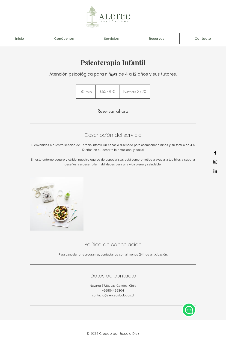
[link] (113, 111)
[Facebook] (215, 152)
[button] (111, 38)
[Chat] (189, 310)
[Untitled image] (56, 204)
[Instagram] (215, 161)
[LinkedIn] (215, 171)
